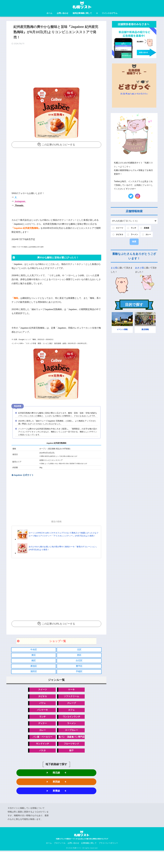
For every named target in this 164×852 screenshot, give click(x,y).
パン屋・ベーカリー (42, 737)
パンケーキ (42, 710)
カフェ (71, 710)
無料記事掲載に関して (82, 13)
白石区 (79, 660)
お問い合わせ (62, 13)
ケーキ (71, 690)
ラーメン (71, 724)
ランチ (42, 717)
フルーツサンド (71, 744)
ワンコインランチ (71, 717)
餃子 (71, 751)
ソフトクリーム (71, 696)
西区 (79, 655)
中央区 (33, 649)
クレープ (71, 703)
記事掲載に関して (89, 844)
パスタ (42, 751)
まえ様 (114, 268)
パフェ (42, 703)
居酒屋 (146, 228)
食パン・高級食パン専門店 (71, 737)
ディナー (42, 724)
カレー (42, 731)
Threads (18, 205)
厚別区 (33, 666)
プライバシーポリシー (108, 844)
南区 (33, 660)
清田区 (33, 672)
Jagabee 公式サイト (24, 475)
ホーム (49, 13)
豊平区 (79, 666)
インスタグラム (109, 13)
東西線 (56, 782)
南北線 (56, 773)
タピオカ (42, 696)
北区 (79, 649)
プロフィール (59, 844)
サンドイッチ (42, 744)
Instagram (19, 201)
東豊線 (56, 792)
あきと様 (139, 268)
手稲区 (79, 672)
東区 (33, 655)
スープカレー (71, 731)
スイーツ (42, 690)
